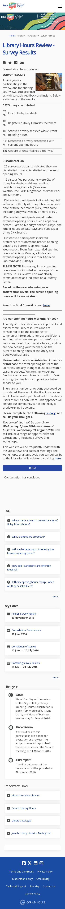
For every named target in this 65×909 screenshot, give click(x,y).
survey (50, 413)
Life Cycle (11, 687)
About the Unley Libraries (26, 795)
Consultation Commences (26, 630)
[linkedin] (35, 863)
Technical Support (16, 886)
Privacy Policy (45, 871)
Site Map (35, 886)
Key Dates (11, 606)
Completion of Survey (24, 646)
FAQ (7, 511)
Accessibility (42, 878)
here (46, 305)
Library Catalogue (21, 820)
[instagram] (41, 863)
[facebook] (24, 863)
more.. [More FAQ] (56, 596)
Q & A (32, 468)
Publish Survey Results (24, 613)
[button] (5, 63)
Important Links (16, 786)
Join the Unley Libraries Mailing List (31, 833)
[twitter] (30, 863)
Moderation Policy (22, 878)
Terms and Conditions (21, 871)
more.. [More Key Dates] (56, 677)
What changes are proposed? (28, 536)
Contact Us (49, 886)
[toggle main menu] (60, 6)
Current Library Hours (24, 808)
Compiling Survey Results (26, 663)
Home (13, 35)
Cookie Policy (32, 893)
